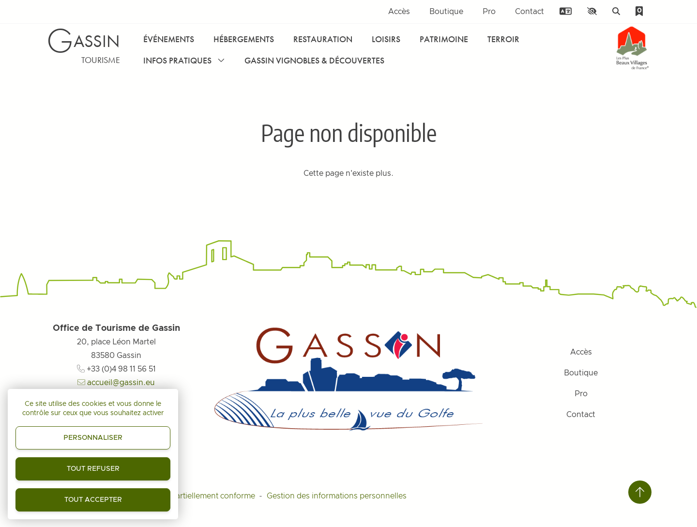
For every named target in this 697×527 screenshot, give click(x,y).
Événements (168, 39)
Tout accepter (93, 499)
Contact (529, 12)
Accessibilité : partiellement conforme (187, 496)
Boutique (446, 12)
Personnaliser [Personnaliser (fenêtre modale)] (92, 437)
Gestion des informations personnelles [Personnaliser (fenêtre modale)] (337, 496)
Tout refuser (93, 468)
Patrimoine (444, 39)
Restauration (322, 39)
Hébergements (243, 39)
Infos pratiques (184, 60)
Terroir (503, 39)
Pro (489, 12)
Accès (399, 12)
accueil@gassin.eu (116, 383)
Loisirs (386, 39)
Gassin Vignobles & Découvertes (314, 60)
